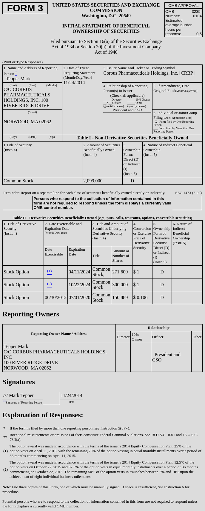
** (4, 401)
